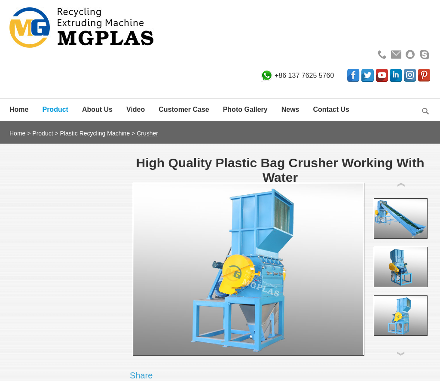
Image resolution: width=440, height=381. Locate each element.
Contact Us (331, 109)
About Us (97, 109)
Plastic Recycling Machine (95, 133)
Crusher (147, 133)
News (290, 109)
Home (18, 109)
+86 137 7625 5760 (304, 75)
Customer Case (184, 109)
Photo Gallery (245, 109)
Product (55, 109)
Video (135, 109)
